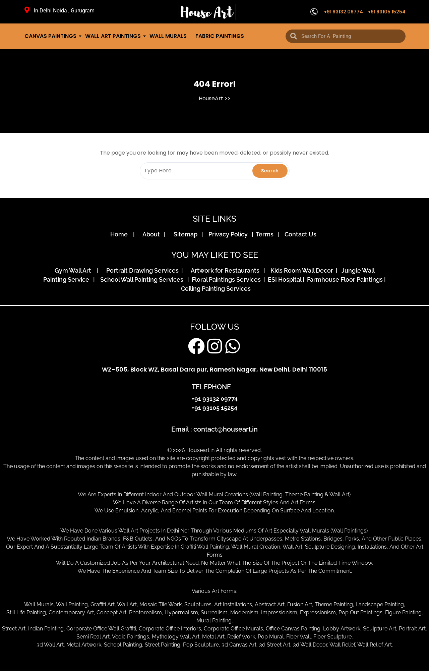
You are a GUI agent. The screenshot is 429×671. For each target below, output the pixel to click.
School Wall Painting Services (143, 279)
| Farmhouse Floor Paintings (342, 279)
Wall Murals (168, 36)
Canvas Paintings (50, 36)
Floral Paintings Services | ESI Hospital (246, 279)
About (152, 234)
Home (121, 234)
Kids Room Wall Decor (302, 270)
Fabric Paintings (219, 36)
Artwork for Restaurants (226, 270)
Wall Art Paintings (113, 36)
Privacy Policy (229, 234)
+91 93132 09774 (343, 11)
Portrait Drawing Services (143, 270)
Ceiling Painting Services (214, 288)
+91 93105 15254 (387, 11)
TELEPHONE (211, 387)
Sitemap (187, 234)
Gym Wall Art (75, 270)
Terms (266, 234)
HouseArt (211, 98)
